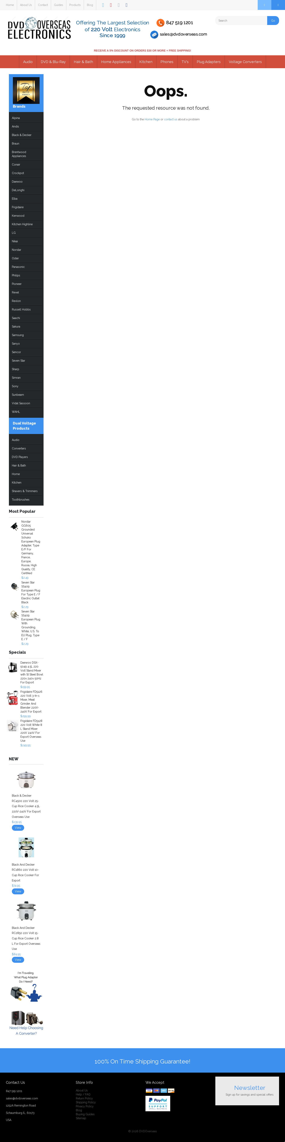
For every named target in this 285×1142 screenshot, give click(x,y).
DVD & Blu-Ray (53, 62)
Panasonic (18, 266)
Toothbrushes (20, 499)
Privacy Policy (85, 1106)
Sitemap (81, 1118)
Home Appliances (116, 62)
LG (14, 232)
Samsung (18, 335)
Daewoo (17, 181)
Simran (16, 377)
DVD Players (20, 457)
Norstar (16, 249)
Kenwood (18, 215)
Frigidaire (18, 207)
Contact (43, 5)
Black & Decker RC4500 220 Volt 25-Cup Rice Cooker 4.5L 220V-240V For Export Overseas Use (26, 806)
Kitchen (145, 62)
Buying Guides (85, 1114)
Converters (19, 448)
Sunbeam (18, 394)
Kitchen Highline (22, 224)
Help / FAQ (83, 1094)
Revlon (16, 301)
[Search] (247, 20)
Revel (15, 292)
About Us (26, 5)
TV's (185, 62)
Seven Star (18, 360)
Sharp (15, 369)
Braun (15, 143)
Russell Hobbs (21, 309)
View (18, 827)
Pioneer (17, 284)
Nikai (15, 241)
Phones (167, 62)
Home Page (152, 119)
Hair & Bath (83, 62)
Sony (15, 386)
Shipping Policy (86, 1102)
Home (10, 5)
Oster (15, 258)
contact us (170, 119)
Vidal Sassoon (21, 403)
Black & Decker (21, 135)
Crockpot (18, 173)
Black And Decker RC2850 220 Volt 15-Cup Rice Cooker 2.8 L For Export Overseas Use (26, 938)
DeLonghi (18, 190)
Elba (14, 198)
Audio (28, 62)
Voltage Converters (245, 62)
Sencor (16, 352)
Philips (16, 275)
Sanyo (16, 343)
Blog (90, 5)
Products (75, 5)
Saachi (16, 318)
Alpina (16, 118)
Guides (58, 5)
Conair (16, 164)
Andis (15, 126)
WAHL (16, 411)
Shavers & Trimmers (25, 491)
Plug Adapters (209, 62)
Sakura (16, 326)
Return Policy (84, 1098)
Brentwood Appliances (19, 154)
